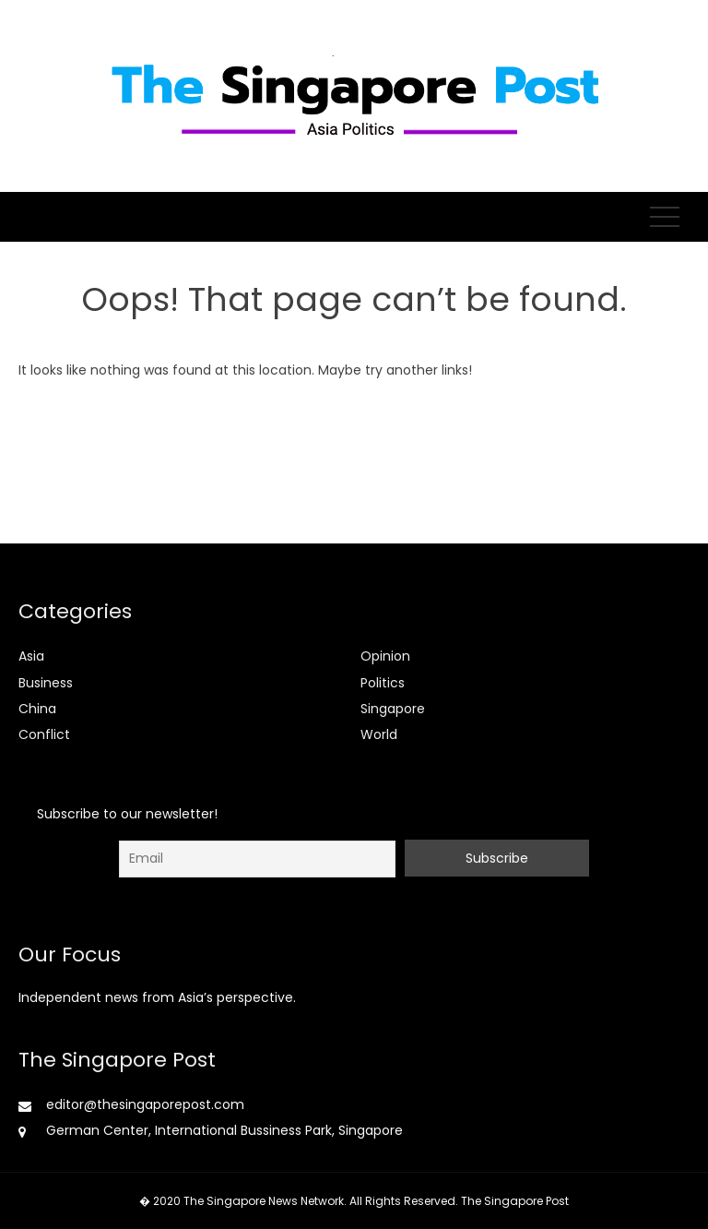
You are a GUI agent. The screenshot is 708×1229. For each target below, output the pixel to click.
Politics (382, 682)
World (378, 734)
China (37, 708)
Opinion (385, 656)
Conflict (44, 734)
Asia (31, 656)
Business (45, 682)
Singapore (392, 708)
